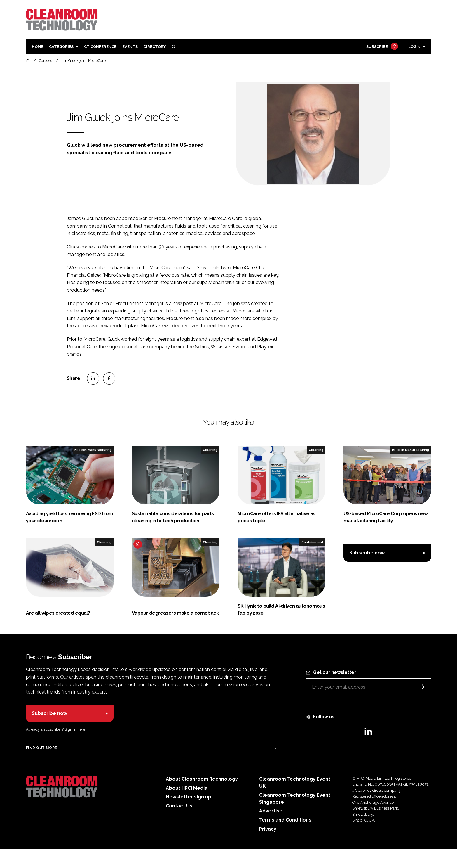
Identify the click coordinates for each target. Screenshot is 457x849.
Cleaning (210, 450)
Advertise (270, 811)
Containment (312, 542)
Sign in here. (75, 729)
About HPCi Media (186, 788)
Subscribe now (367, 553)
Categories (61, 46)
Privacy (267, 829)
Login (414, 46)
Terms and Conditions (285, 820)
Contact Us (179, 806)
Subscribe (381, 47)
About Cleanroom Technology (202, 779)
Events (130, 46)
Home (37, 46)
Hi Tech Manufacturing (92, 450)
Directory (155, 46)
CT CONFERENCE (100, 46)
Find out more (41, 748)
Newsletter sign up (188, 797)
